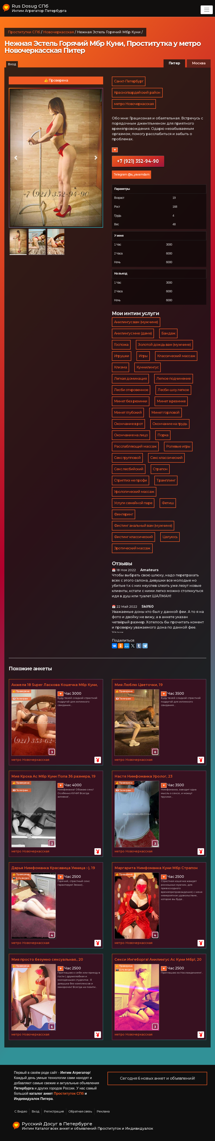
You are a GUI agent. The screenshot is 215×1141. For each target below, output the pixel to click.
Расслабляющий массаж (135, 446)
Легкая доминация (130, 378)
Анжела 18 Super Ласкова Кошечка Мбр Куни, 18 (54, 685)
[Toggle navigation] (207, 9)
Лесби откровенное (131, 390)
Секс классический (166, 458)
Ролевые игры (178, 446)
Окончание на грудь (169, 424)
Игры (143, 356)
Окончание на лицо (131, 435)
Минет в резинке (171, 401)
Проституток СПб (69, 1093)
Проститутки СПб (24, 32)
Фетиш (168, 503)
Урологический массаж (134, 492)
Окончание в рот (128, 424)
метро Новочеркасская (134, 104)
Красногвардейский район (137, 92)
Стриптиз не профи (130, 480)
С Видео (20, 1111)
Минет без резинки (130, 401)
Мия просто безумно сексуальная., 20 (47, 959)
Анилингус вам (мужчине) (136, 322)
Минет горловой (165, 412)
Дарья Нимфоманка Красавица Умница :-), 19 (53, 868)
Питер (174, 63)
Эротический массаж (132, 548)
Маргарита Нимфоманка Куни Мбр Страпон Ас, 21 (156, 868)
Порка (162, 435)
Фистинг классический (133, 537)
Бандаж (168, 333)
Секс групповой (127, 458)
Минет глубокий (128, 412)
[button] (16, 158)
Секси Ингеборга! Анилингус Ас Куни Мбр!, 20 (157, 959)
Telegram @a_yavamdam (131, 174)
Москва (198, 63)
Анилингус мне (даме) (133, 333)
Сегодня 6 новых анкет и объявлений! (157, 1078)
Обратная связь (80, 1111)
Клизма (120, 367)
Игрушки (121, 356)
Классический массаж (176, 356)
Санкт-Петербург (128, 81)
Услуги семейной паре (133, 503)
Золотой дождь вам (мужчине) (164, 345)
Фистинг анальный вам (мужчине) (143, 526)
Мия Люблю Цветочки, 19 (138, 685)
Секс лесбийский (128, 469)
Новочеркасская (58, 32)
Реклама (103, 1111)
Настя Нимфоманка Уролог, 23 (143, 776)
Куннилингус (148, 367)
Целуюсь (169, 537)
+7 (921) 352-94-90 (138, 161)
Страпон (160, 469)
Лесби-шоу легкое (173, 390)
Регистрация (54, 1111)
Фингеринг (123, 514)
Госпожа (121, 345)
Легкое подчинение (173, 378)
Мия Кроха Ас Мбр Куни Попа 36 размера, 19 (53, 776)
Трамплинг (166, 480)
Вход (12, 64)
